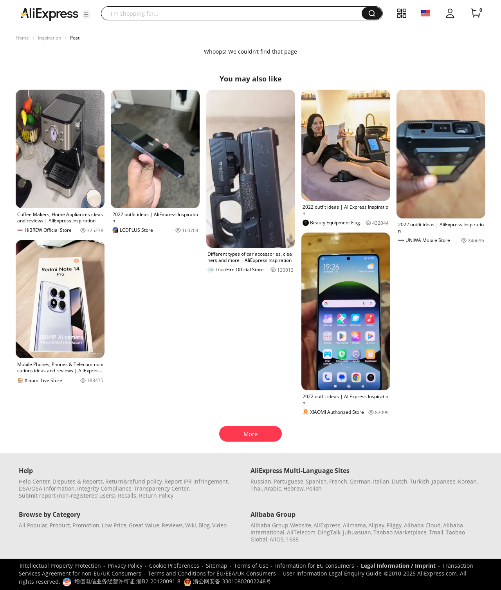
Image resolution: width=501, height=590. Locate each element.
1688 (292, 539)
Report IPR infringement (196, 481)
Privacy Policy (125, 565)
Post (74, 37)
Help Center (34, 481)
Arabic (272, 488)
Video (219, 525)
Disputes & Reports (77, 481)
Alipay (376, 525)
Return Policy (156, 495)
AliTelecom (301, 532)
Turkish (419, 481)
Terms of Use (251, 565)
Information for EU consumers (314, 565)
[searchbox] (234, 13)
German (360, 481)
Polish (314, 488)
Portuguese (288, 481)
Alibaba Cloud (422, 525)
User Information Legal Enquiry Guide (332, 573)
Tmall (436, 532)
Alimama (354, 525)
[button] (86, 14)
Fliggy (394, 525)
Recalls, (128, 495)
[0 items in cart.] (476, 13)
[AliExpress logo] (49, 14)
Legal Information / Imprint (398, 565)
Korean (467, 481)
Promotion (85, 525)
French (338, 481)
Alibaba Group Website (280, 525)
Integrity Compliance (104, 488)
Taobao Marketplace (400, 532)
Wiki (190, 525)
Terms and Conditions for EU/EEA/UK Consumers (212, 573)
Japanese (444, 481)
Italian (381, 481)
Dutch (399, 481)
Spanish (316, 481)
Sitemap (216, 565)
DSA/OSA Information (47, 488)
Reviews (172, 525)
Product (60, 525)
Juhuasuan (357, 532)
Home (22, 37)
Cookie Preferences (174, 565)
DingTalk (329, 532)
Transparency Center (161, 488)
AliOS (277, 539)
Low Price (114, 525)
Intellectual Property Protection (60, 565)
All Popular (33, 525)
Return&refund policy (133, 481)
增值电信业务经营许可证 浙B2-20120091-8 (127, 581)
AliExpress (327, 525)
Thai (256, 488)
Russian (260, 481)
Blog (204, 525)
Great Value (144, 525)
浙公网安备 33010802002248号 (227, 581)
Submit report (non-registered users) (67, 495)
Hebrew (293, 488)
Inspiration (49, 37)
